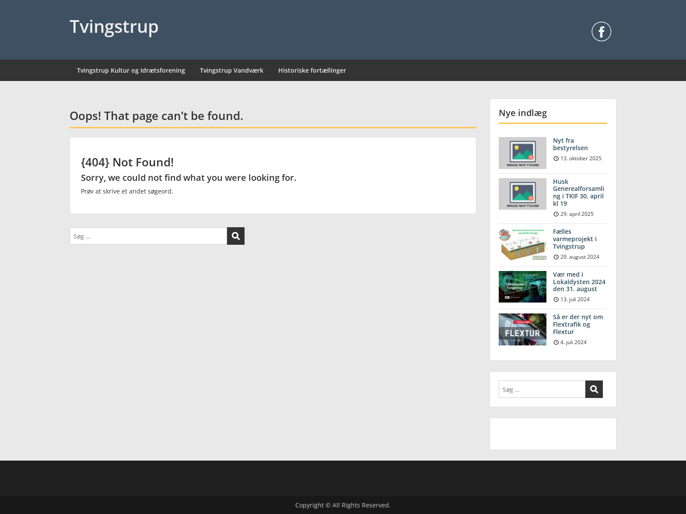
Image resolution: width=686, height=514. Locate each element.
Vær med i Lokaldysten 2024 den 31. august (579, 281)
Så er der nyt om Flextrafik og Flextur (578, 324)
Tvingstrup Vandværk (231, 70)
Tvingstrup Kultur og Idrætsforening (131, 70)
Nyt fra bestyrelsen (570, 144)
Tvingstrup (114, 26)
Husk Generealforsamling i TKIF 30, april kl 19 (578, 192)
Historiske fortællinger (312, 70)
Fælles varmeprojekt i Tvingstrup (575, 238)
